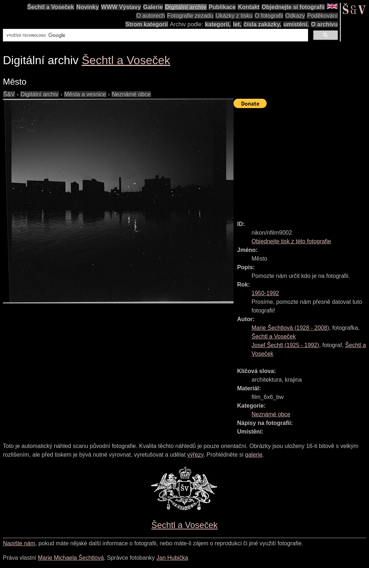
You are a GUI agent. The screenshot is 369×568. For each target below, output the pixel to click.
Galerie (153, 7)
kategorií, (218, 24)
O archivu (324, 24)
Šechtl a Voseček (50, 7)
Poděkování (322, 16)
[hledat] (154, 35)
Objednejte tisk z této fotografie (291, 241)
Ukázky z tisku (233, 16)
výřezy (195, 455)
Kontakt (248, 7)
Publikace (222, 7)
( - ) (290, 328)
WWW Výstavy (121, 7)
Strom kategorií (146, 24)
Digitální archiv (185, 7)
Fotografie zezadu (190, 16)
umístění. (296, 24)
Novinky (87, 7)
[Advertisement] (301, 161)
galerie (253, 455)
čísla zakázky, (262, 24)
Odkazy (295, 16)
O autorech (150, 16)
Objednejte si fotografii (293, 7)
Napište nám (19, 543)
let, (237, 24)
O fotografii (269, 16)
